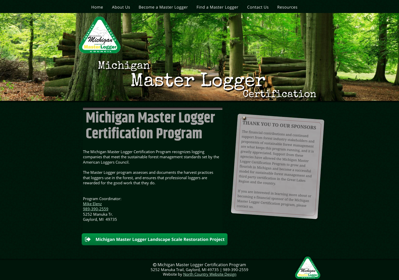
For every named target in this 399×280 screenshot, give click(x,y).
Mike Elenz (92, 203)
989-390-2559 (95, 208)
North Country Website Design (209, 274)
